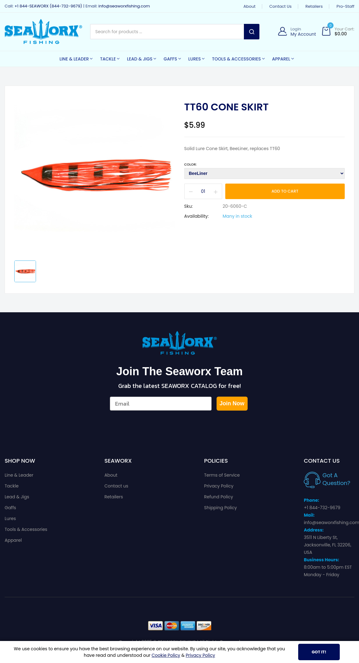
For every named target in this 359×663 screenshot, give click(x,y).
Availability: (196, 216)
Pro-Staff (345, 6)
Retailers (314, 6)
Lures (10, 518)
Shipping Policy (220, 508)
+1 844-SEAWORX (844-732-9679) (48, 6)
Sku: (188, 206)
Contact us (280, 6)
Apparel (13, 540)
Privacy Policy (219, 486)
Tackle (12, 486)
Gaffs (10, 508)
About (250, 6)
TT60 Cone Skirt (226, 107)
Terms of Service (222, 475)
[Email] (161, 404)
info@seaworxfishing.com (124, 6)
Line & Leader (19, 475)
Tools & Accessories (26, 529)
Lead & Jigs (17, 497)
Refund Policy (218, 497)
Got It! (319, 652)
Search (251, 31)
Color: (190, 164)
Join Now (232, 403)
